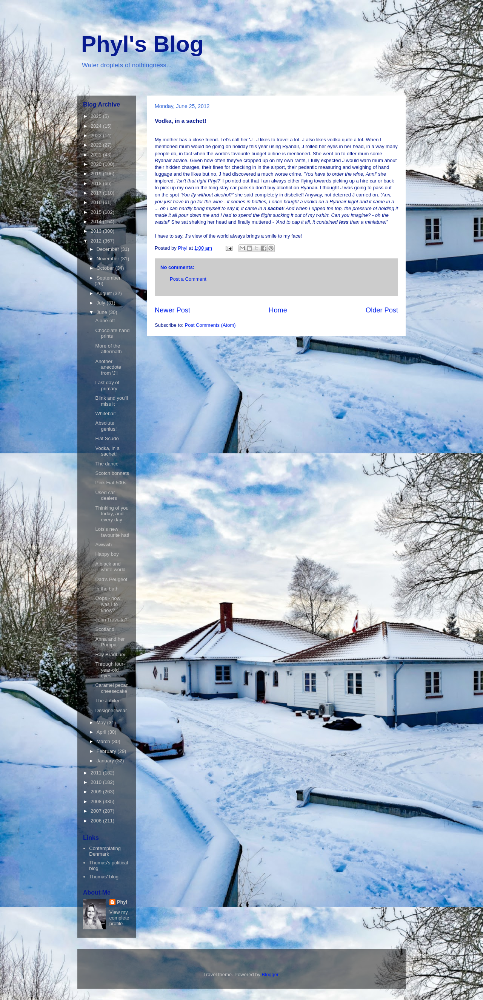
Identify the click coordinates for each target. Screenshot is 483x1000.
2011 (97, 773)
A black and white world (110, 567)
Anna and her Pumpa (110, 642)
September (109, 278)
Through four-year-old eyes (110, 670)
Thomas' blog (103, 876)
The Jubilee (107, 700)
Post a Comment (188, 279)
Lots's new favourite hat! (112, 532)
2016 (97, 202)
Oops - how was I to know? (107, 604)
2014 (97, 221)
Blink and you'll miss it (111, 401)
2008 (97, 801)
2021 (97, 155)
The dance (106, 464)
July (102, 303)
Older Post (382, 310)
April (102, 732)
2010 (97, 782)
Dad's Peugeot (111, 579)
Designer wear (111, 710)
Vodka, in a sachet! (107, 451)
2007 (97, 811)
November (109, 258)
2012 (97, 241)
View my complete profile (119, 917)
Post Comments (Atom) (210, 325)
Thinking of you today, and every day (111, 513)
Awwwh (103, 544)
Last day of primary (107, 385)
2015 (97, 212)
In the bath (106, 589)
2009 (97, 791)
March (104, 741)
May (102, 722)
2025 (97, 116)
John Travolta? (111, 620)
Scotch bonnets (112, 473)
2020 (97, 164)
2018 (97, 183)
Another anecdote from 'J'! (108, 367)
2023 (97, 135)
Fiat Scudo (106, 438)
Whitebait (105, 413)
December (109, 249)
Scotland (104, 629)
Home (278, 310)
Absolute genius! (106, 426)
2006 (97, 821)
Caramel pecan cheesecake (111, 688)
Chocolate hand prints (112, 333)
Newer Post (172, 310)
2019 (97, 173)
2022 (97, 145)
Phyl (122, 902)
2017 (97, 193)
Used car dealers (106, 495)
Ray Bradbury (110, 654)
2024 (97, 126)
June (103, 312)
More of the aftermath (108, 349)
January (106, 761)
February (107, 751)
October (106, 268)
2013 (97, 231)
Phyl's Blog (142, 44)
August (105, 293)
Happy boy (106, 554)
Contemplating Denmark (105, 851)
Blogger (270, 974)
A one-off (105, 320)
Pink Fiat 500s (110, 482)
